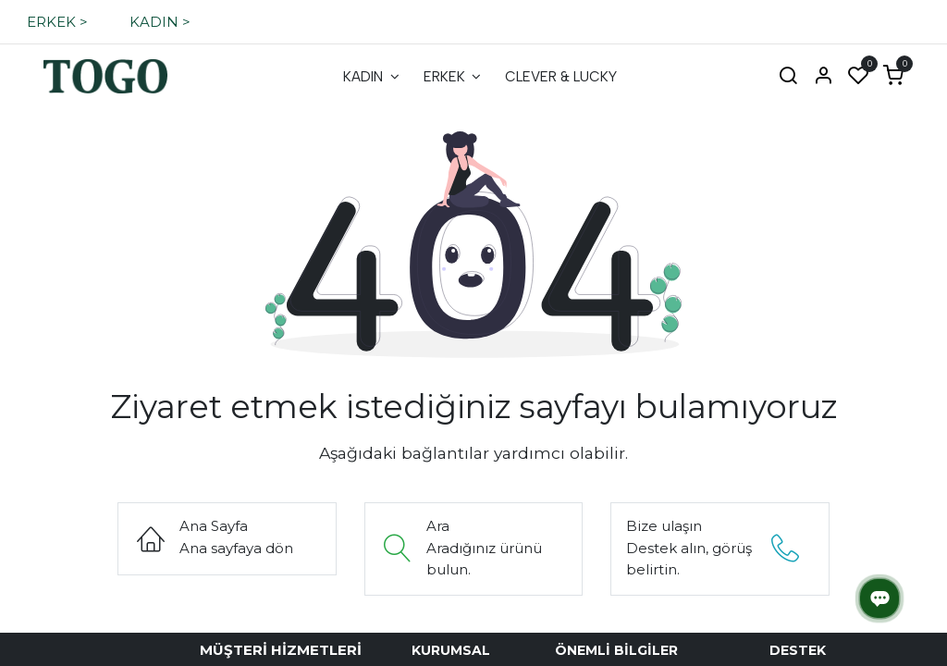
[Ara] (788, 77)
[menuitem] (371, 77)
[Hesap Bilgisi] (823, 77)
